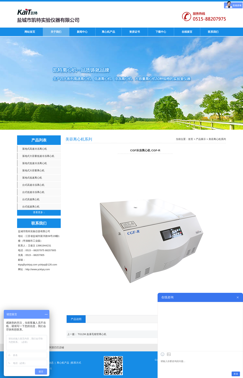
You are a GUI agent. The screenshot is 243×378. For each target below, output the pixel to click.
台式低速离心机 (30, 206)
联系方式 (76, 362)
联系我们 (213, 31)
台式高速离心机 (30, 199)
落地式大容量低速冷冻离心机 (38, 156)
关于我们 (56, 31)
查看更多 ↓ (39, 212)
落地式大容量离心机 (33, 170)
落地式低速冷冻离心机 (34, 163)
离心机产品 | (64, 362)
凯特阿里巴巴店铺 (54, 347)
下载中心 (160, 31)
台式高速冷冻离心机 (33, 184)
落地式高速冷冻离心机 (34, 148)
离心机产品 (108, 31)
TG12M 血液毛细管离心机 (92, 334)
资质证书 (134, 31)
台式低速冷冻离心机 (33, 192)
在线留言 (187, 31)
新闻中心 (82, 31)
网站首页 (29, 31)
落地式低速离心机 (32, 177)
